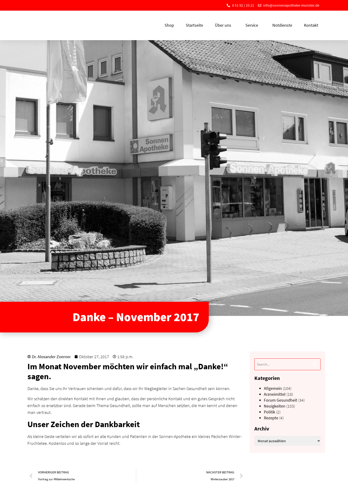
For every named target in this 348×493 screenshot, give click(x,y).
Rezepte (271, 418)
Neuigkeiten (274, 406)
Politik (269, 412)
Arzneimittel (275, 394)
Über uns (224, 25)
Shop (169, 25)
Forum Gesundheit (280, 400)
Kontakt (311, 25)
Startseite (194, 25)
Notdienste (282, 25)
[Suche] (314, 364)
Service (253, 25)
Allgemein (273, 388)
